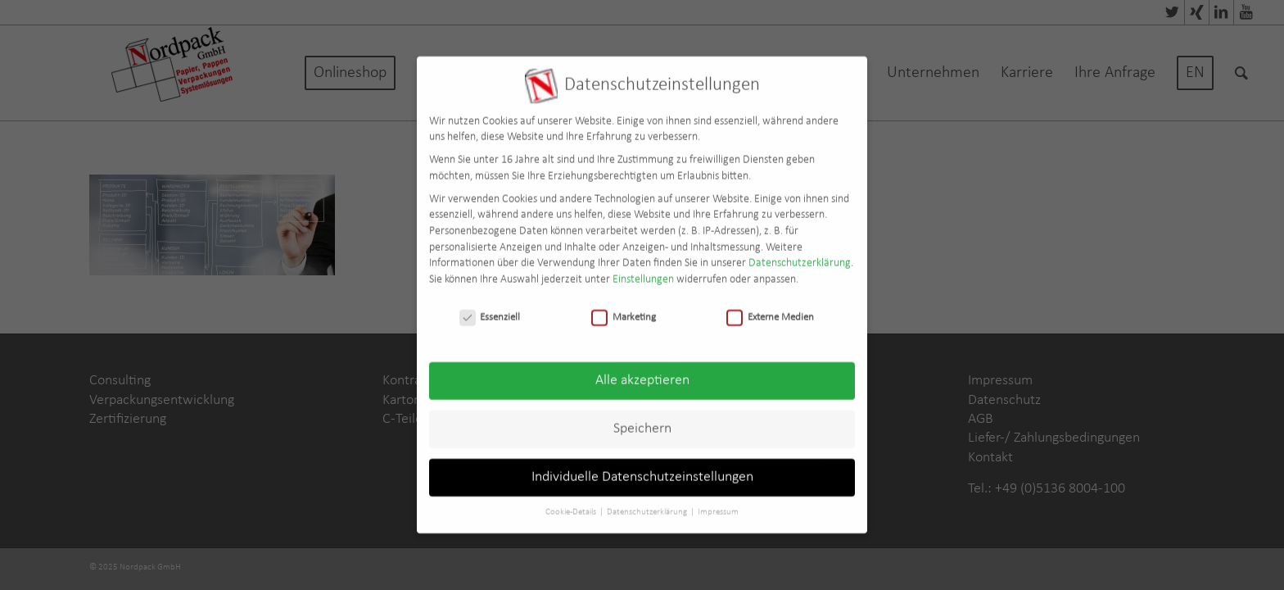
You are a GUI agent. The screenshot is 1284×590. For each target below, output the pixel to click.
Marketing (623, 309)
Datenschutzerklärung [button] (648, 505)
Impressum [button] (718, 505)
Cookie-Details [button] (571, 505)
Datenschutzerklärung (799, 256)
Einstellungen (643, 272)
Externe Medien (770, 309)
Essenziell (490, 309)
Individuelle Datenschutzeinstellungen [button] (642, 470)
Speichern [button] (642, 422)
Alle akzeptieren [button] (642, 373)
